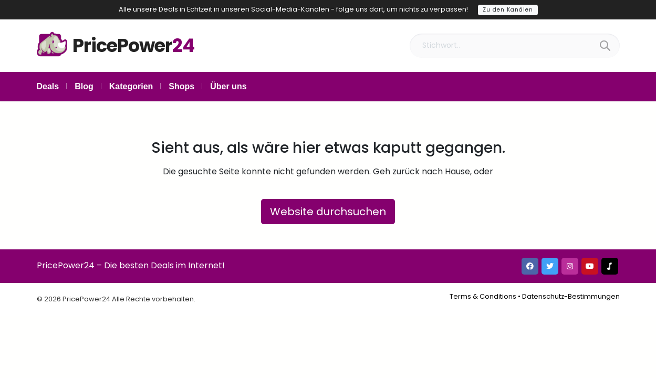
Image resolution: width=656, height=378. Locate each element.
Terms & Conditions (483, 296)
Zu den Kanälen (508, 10)
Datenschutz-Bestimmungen (571, 296)
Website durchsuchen (328, 211)
